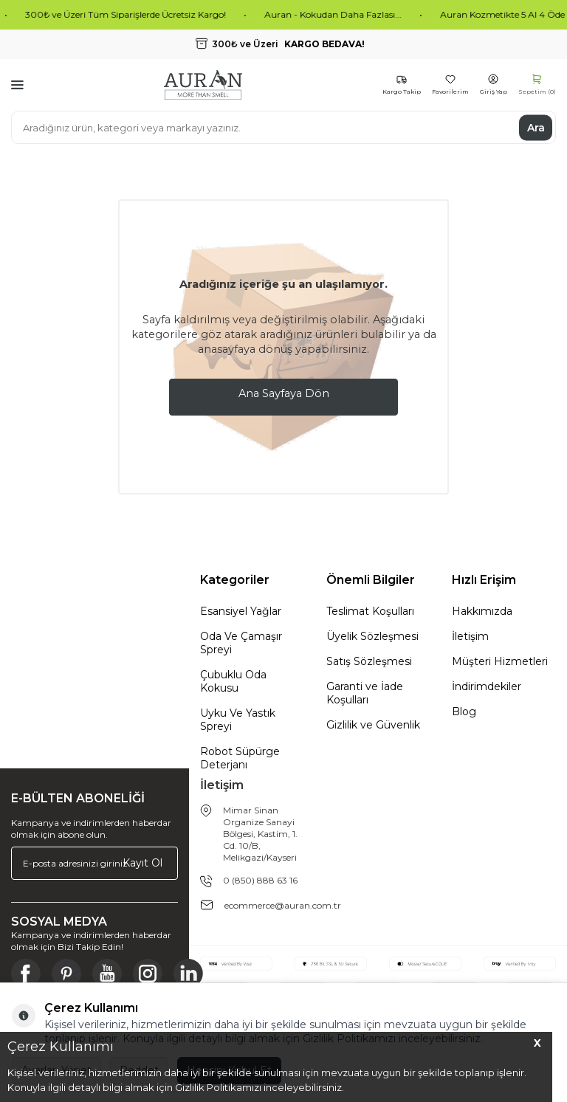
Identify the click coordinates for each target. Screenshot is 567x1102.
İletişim (470, 636)
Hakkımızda (482, 611)
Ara (536, 127)
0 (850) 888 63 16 (260, 880)
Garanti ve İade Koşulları (364, 693)
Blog (464, 711)
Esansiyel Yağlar (240, 611)
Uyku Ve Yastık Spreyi (237, 719)
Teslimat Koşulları (370, 611)
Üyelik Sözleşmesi (372, 636)
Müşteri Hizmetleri (500, 661)
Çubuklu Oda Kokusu (233, 681)
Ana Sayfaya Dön (283, 393)
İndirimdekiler (486, 686)
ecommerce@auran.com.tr (282, 905)
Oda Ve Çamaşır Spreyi (241, 643)
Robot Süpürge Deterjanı (240, 758)
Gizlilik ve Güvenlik (373, 724)
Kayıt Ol (142, 862)
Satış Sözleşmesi (369, 661)
